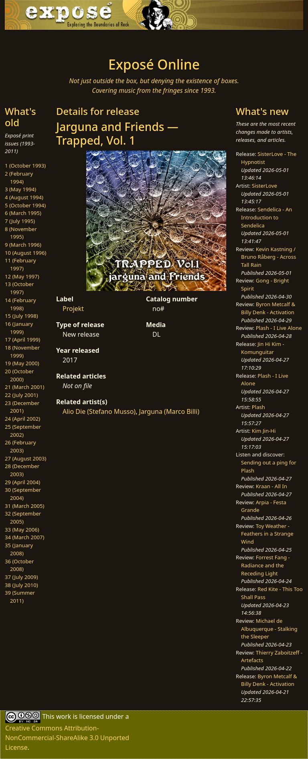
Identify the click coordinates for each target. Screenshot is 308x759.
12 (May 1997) (22, 276)
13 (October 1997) (19, 288)
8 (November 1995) (21, 233)
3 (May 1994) (20, 189)
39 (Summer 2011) (20, 596)
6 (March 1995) (23, 213)
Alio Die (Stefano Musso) (99, 411)
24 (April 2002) (22, 418)
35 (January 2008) (19, 549)
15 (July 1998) (21, 315)
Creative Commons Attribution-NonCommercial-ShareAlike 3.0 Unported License (67, 738)
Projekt (73, 308)
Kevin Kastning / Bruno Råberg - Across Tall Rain (268, 256)
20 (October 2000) (19, 375)
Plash (258, 407)
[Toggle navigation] (30, 41)
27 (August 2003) (25, 458)
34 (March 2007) (24, 537)
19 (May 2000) (22, 363)
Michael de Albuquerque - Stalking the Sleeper (269, 628)
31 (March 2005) (24, 505)
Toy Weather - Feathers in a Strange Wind (267, 533)
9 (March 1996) (23, 244)
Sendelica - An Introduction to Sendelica (266, 217)
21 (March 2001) (24, 387)
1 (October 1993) (25, 165)
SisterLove (264, 185)
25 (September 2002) (23, 430)
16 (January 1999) (19, 328)
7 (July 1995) (20, 221)
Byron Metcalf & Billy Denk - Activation (268, 308)
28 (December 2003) (22, 470)
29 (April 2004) (22, 482)
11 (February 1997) (20, 264)
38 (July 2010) (21, 585)
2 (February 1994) (19, 177)
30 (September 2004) (23, 493)
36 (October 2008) (19, 565)
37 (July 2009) (21, 577)
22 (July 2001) (21, 395)
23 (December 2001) (22, 407)
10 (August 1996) (25, 252)
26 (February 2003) (20, 446)
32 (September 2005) (23, 517)
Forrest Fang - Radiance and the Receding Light (265, 565)
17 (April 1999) (22, 339)
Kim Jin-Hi (264, 430)
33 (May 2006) (22, 529)
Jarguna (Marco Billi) (169, 411)
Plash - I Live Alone (279, 327)
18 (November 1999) (22, 351)
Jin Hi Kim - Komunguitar (262, 348)
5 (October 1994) (25, 205)
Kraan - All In (271, 486)
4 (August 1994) (24, 197)
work (63, 716)
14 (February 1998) (20, 304)
